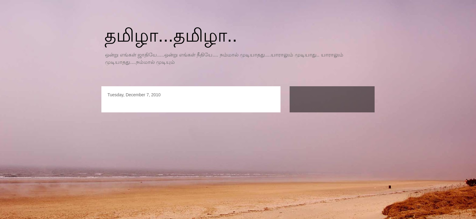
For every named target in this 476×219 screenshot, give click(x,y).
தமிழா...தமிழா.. (170, 35)
